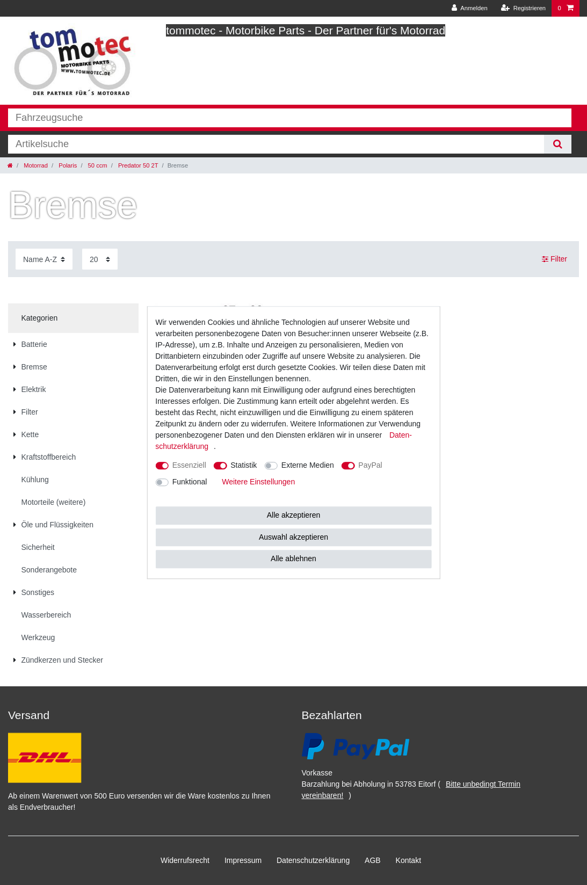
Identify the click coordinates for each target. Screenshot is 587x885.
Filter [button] (554, 259)
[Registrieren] (523, 8)
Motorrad (35, 165)
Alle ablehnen (293, 558)
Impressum (243, 860)
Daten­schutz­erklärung (313, 860)
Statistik (243, 465)
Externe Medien (307, 465)
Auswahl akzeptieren (293, 537)
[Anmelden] (470, 8)
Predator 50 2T (137, 165)
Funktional (189, 481)
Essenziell (189, 465)
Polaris (67, 165)
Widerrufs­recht (185, 860)
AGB (373, 860)
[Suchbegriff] (276, 144)
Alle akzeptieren (294, 515)
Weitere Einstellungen (258, 481)
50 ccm (96, 165)
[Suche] (557, 144)
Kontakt (408, 860)
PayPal (370, 465)
